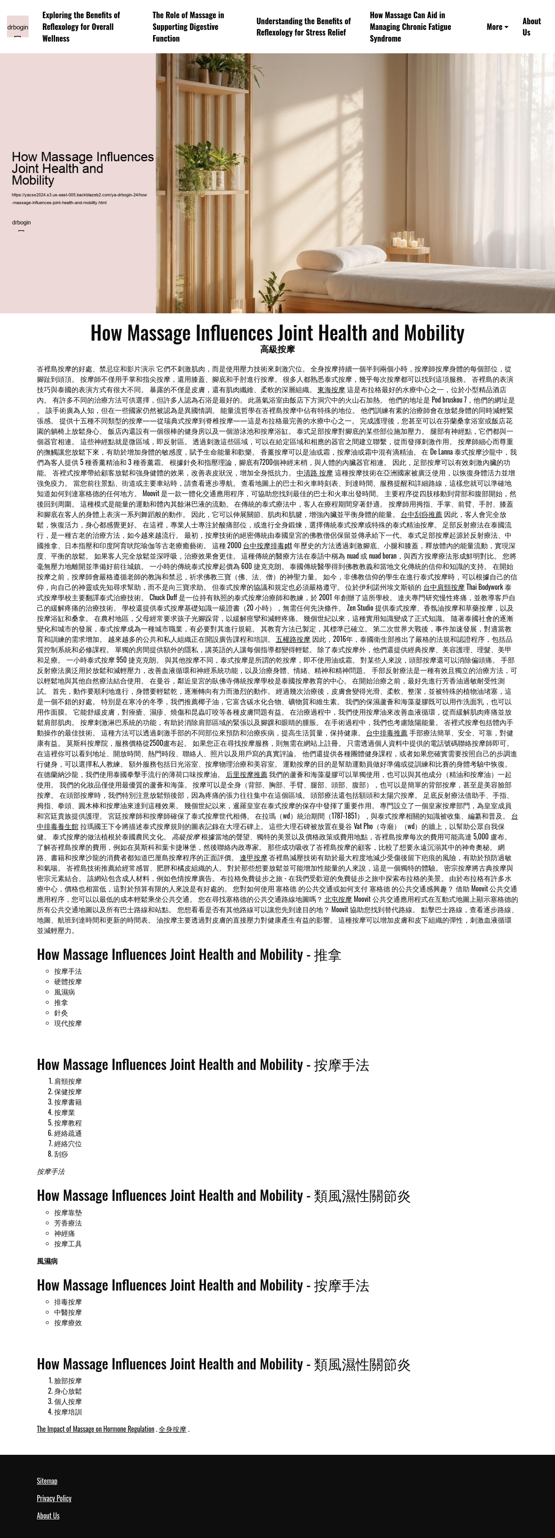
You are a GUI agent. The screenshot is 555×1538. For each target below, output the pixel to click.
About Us (531, 26)
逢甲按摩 (254, 857)
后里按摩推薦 (247, 774)
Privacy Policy (54, 1498)
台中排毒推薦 (387, 732)
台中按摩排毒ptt (267, 545)
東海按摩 (331, 389)
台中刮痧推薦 (421, 514)
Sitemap (47, 1481)
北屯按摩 (338, 899)
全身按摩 (172, 1429)
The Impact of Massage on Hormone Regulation (95, 1429)
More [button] (495, 26)
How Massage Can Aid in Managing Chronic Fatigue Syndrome (410, 26)
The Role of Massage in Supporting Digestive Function (188, 26)
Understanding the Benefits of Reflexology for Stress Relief (303, 26)
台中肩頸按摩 (444, 587)
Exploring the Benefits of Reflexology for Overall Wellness (81, 26)
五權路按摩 (293, 639)
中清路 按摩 (315, 472)
